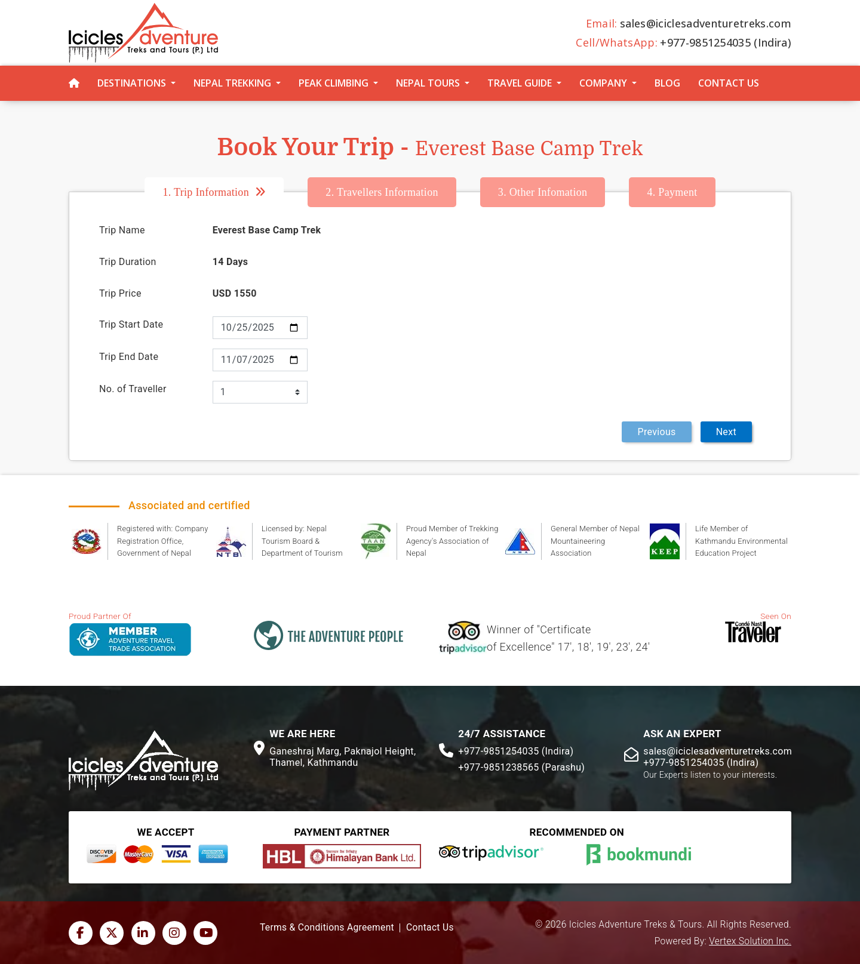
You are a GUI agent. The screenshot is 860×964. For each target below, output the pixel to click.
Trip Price (120, 293)
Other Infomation (543, 192)
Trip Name (122, 230)
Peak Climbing (333, 83)
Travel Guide (519, 83)
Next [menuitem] (726, 432)
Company (603, 83)
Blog (667, 83)
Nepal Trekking (232, 83)
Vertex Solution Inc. (750, 941)
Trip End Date (128, 356)
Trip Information (205, 192)
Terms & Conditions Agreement (327, 927)
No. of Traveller (133, 389)
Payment (672, 192)
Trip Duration (127, 261)
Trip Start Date (131, 324)
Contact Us (728, 83)
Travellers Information (381, 192)
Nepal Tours (428, 83)
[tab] (226, 192)
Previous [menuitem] (656, 432)
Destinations (131, 83)
